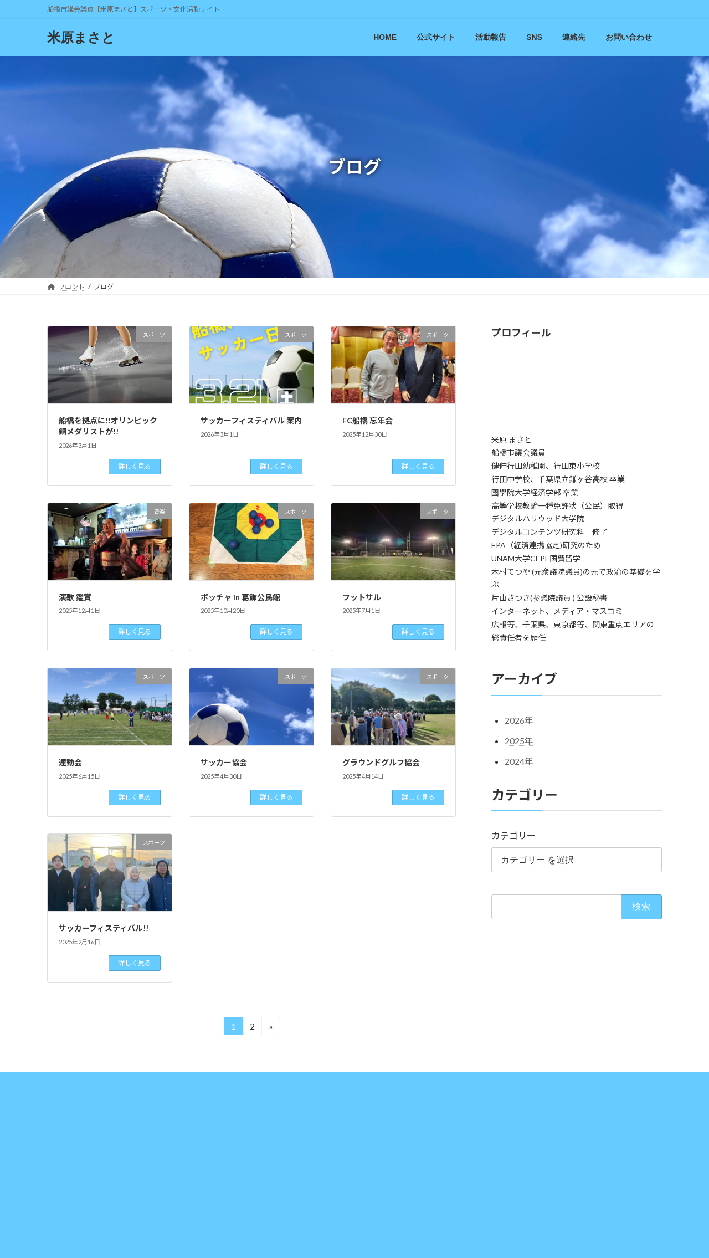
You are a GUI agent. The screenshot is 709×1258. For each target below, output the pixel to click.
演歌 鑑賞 (75, 597)
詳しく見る (134, 466)
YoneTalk (299, 1082)
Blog (257, 1082)
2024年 (519, 761)
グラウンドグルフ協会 (381, 762)
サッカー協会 (224, 762)
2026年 (519, 720)
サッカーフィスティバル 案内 (251, 420)
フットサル (361, 597)
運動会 (70, 762)
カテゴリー (513, 835)
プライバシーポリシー (546, 1082)
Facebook (348, 1082)
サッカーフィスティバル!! (103, 928)
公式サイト (116, 1082)
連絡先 (420, 1082)
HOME (68, 1082)
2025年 (519, 740)
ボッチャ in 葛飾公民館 (240, 597)
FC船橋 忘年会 (367, 420)
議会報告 (216, 1082)
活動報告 (168, 1082)
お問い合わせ (472, 1082)
